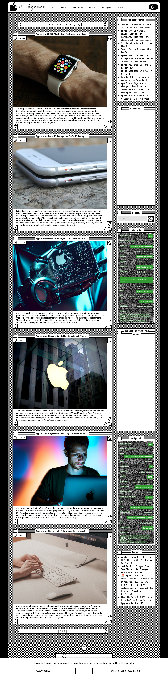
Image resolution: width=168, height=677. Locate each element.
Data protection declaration (125, 671)
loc (136, 279)
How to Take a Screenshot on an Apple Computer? (136, 78)
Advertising (77, 7)
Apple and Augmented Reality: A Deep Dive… (61, 433)
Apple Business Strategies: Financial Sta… (61, 238)
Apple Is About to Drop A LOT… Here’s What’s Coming (136, 558)
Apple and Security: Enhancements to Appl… (61, 531)
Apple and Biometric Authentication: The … (61, 336)
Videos (92, 7)
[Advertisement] (136, 158)
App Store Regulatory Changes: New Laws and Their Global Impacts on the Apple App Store (135, 88)
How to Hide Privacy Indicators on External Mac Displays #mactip (137, 587)
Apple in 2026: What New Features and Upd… (61, 34)
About (63, 7)
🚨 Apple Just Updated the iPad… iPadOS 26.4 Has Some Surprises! (137, 578)
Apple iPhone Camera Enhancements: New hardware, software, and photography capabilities (136, 35)
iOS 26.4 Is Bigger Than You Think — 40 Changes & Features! (136, 569)
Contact (120, 7)
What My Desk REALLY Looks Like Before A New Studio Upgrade (136, 600)
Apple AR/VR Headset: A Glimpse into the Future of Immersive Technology (137, 58)
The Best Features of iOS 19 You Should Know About (136, 26)
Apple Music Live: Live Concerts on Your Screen (135, 97)
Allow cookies (42, 671)
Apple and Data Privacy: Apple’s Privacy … (61, 136)
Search (151, 219)
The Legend (106, 7)
